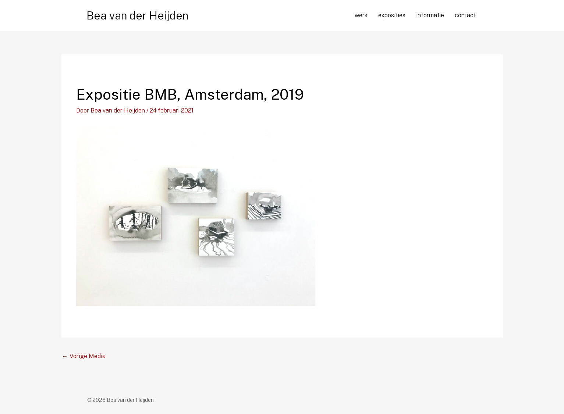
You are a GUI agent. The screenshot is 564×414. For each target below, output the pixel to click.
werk (361, 15)
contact (465, 15)
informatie (430, 15)
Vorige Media (84, 356)
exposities (391, 15)
